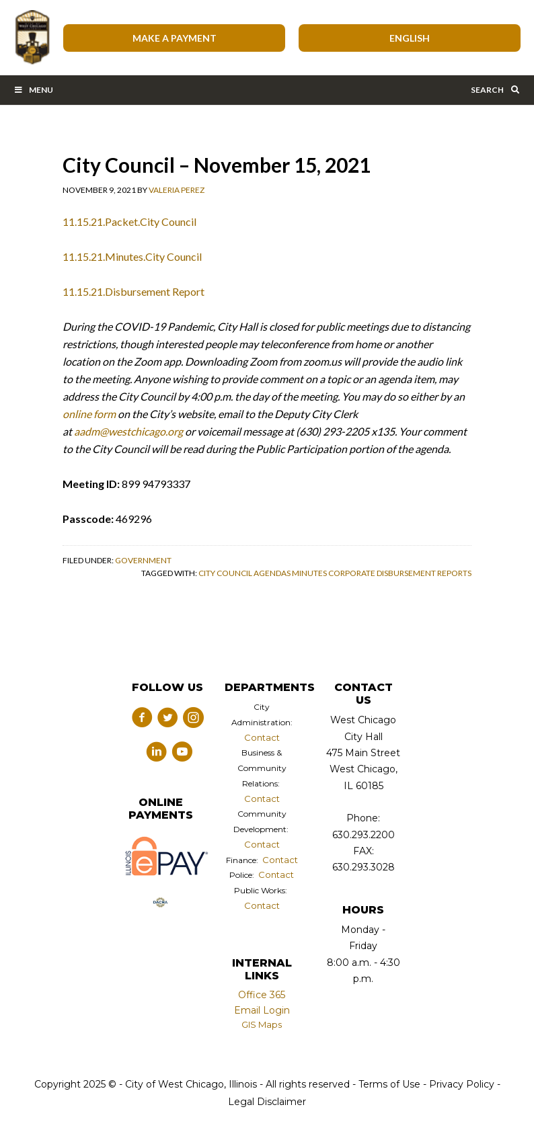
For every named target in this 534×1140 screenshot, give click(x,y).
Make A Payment (174, 38)
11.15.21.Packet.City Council (129, 221)
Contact (262, 737)
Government (143, 560)
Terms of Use (388, 1084)
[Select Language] (410, 38)
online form (89, 413)
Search (496, 90)
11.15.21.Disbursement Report (133, 291)
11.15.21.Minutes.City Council (132, 256)
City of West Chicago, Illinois (31, 37)
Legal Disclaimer (267, 1102)
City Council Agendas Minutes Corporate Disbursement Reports (334, 573)
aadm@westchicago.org (128, 431)
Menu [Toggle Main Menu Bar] (33, 90)
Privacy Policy (461, 1084)
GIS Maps (261, 1024)
